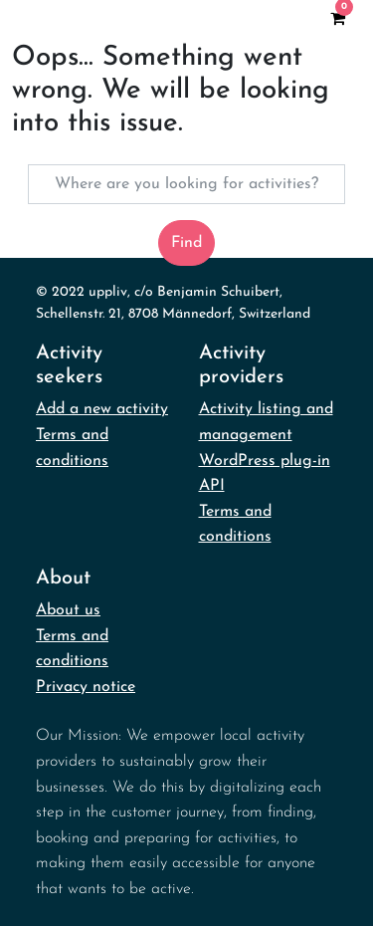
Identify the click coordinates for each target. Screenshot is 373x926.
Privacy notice (85, 687)
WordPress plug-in (264, 461)
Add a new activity (102, 409)
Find (186, 243)
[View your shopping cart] (337, 18)
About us (68, 610)
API (212, 486)
